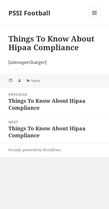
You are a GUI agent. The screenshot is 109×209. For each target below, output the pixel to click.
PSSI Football (29, 12)
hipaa (35, 80)
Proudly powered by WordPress (34, 149)
